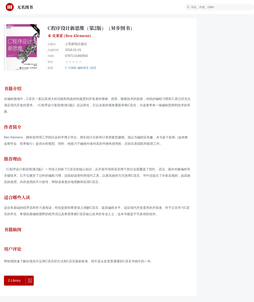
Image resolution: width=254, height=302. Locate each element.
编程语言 (83, 67)
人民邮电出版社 (76, 44)
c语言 (92, 67)
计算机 (72, 67)
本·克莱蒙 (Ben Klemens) (69, 35)
